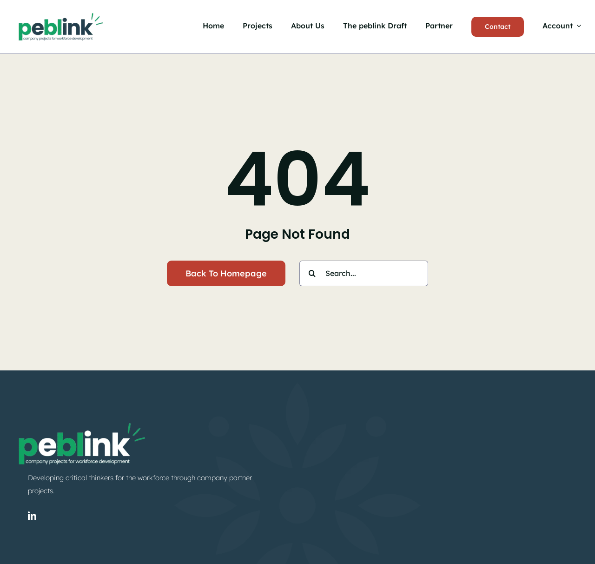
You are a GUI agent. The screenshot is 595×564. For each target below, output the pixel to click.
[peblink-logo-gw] (81, 421)
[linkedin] (32, 515)
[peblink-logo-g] (60, 12)
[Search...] (363, 273)
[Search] (312, 273)
